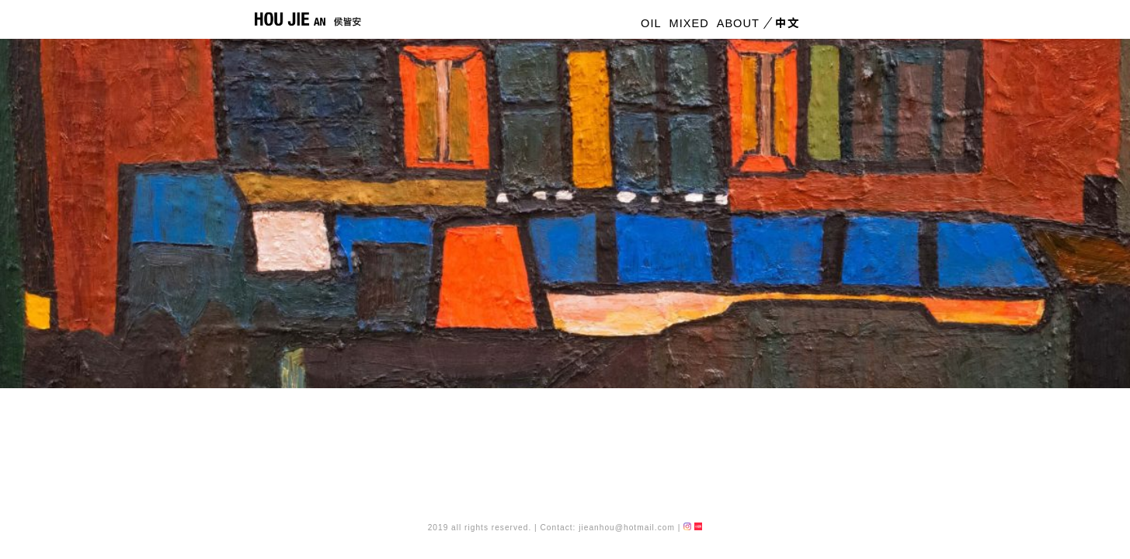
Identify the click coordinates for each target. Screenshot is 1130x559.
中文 (785, 24)
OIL (651, 24)
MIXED (689, 24)
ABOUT (738, 24)
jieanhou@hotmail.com (627, 527)
